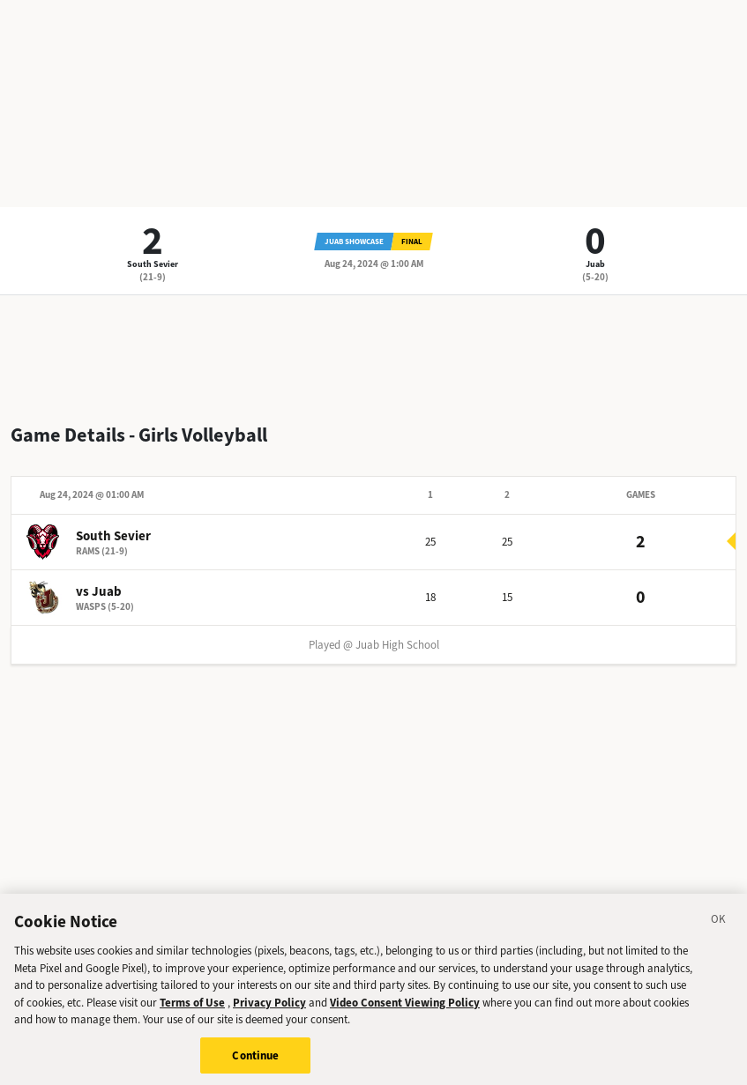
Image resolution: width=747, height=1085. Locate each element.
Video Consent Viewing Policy (405, 1010)
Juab (595, 264)
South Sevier (152, 264)
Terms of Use (192, 1010)
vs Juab (99, 591)
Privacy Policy (269, 1010)
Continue (255, 1063)
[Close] (718, 930)
